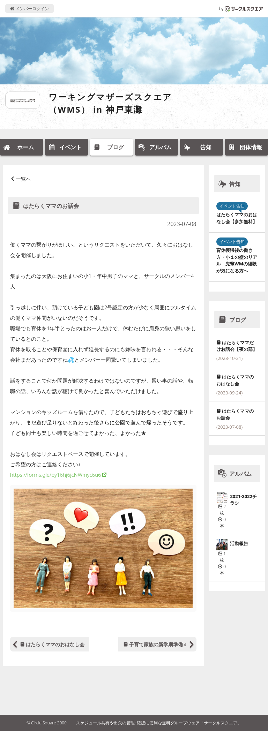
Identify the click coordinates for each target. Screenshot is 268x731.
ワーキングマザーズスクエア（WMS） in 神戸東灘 (110, 103)
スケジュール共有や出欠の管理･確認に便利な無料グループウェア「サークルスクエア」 (158, 723)
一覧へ (23, 178)
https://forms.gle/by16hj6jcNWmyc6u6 (55, 474)
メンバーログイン (29, 9)
